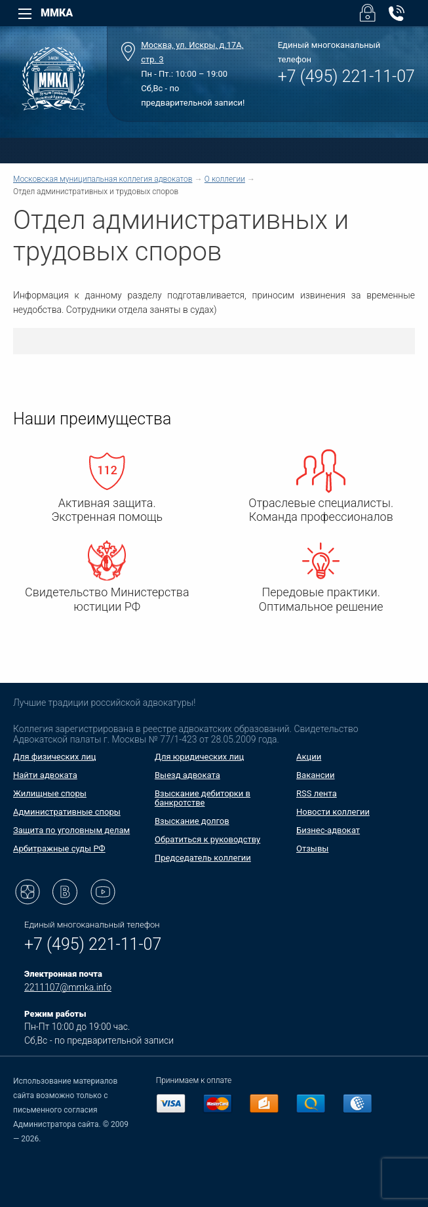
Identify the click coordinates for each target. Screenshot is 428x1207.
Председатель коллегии (203, 858)
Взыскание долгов (192, 821)
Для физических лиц (54, 757)
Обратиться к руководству (207, 839)
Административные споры (67, 812)
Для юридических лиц (199, 757)
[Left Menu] (24, 14)
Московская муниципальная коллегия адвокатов (102, 179)
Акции (308, 757)
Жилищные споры (50, 793)
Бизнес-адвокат (328, 830)
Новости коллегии (333, 812)
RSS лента (316, 793)
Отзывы (312, 848)
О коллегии (224, 179)
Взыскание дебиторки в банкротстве (202, 798)
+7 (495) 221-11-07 (346, 76)
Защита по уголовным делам (71, 830)
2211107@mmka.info (67, 987)
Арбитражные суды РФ (59, 848)
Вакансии (315, 775)
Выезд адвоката (187, 775)
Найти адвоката (45, 775)
